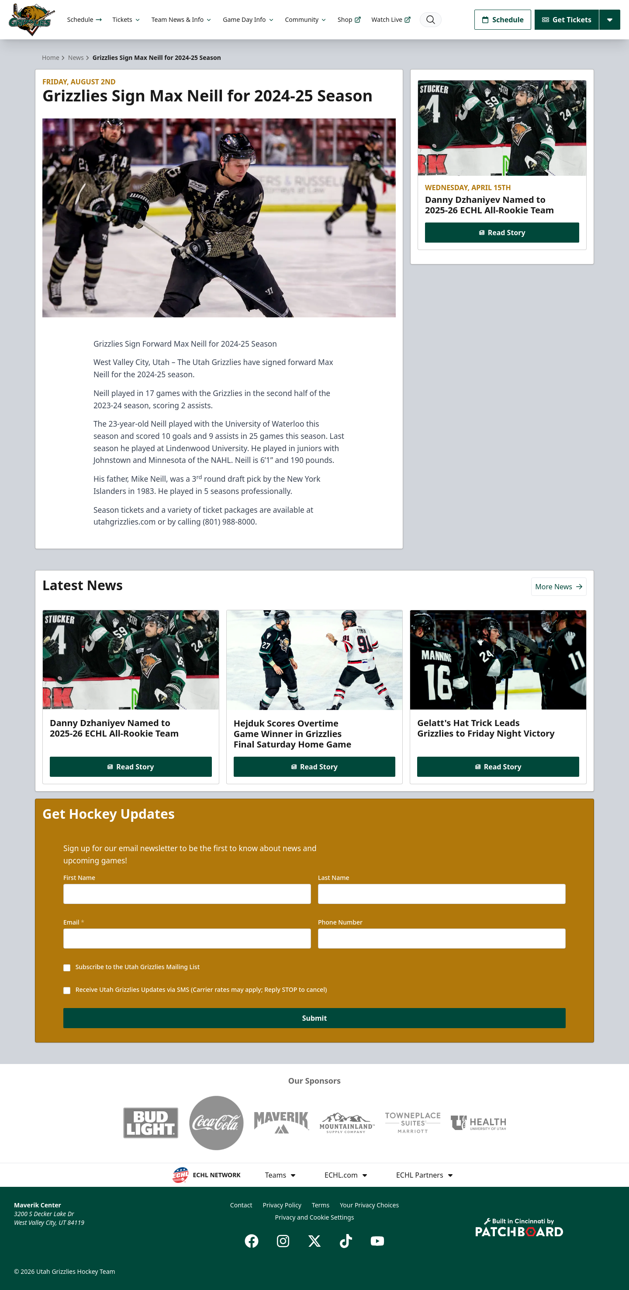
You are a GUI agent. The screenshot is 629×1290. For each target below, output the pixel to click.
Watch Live (391, 19)
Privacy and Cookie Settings (314, 1217)
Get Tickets (566, 19)
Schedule (84, 19)
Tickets (127, 19)
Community (306, 19)
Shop (349, 19)
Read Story (502, 232)
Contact (241, 1205)
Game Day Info (248, 19)
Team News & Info (182, 19)
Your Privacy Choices (369, 1205)
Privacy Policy (282, 1205)
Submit (314, 1018)
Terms (320, 1205)
